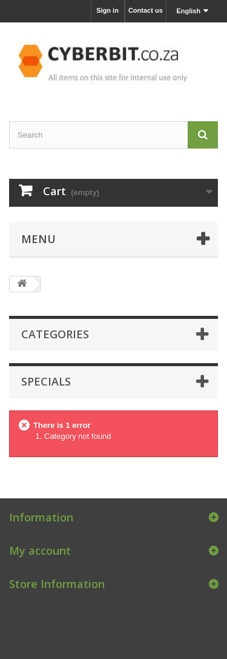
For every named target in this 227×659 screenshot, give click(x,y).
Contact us (145, 10)
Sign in (107, 10)
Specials (46, 381)
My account (40, 550)
